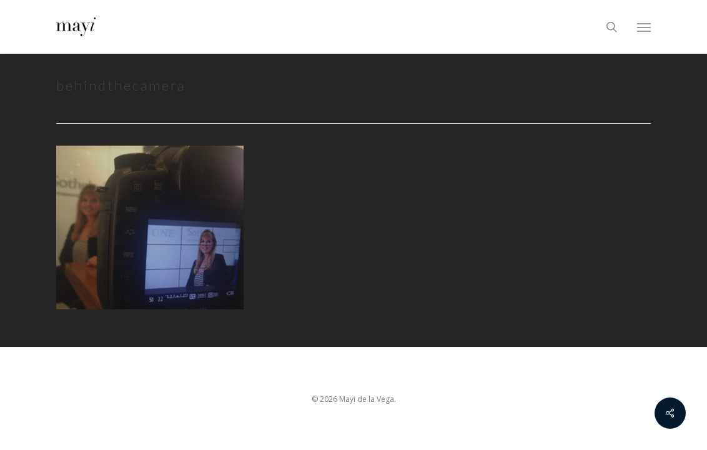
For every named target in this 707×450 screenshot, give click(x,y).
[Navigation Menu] (644, 27)
